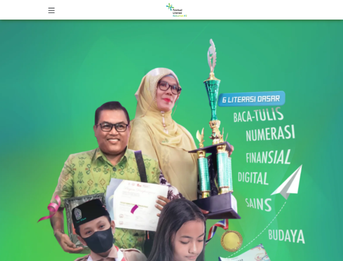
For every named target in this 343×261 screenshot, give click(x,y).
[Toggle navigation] (51, 10)
